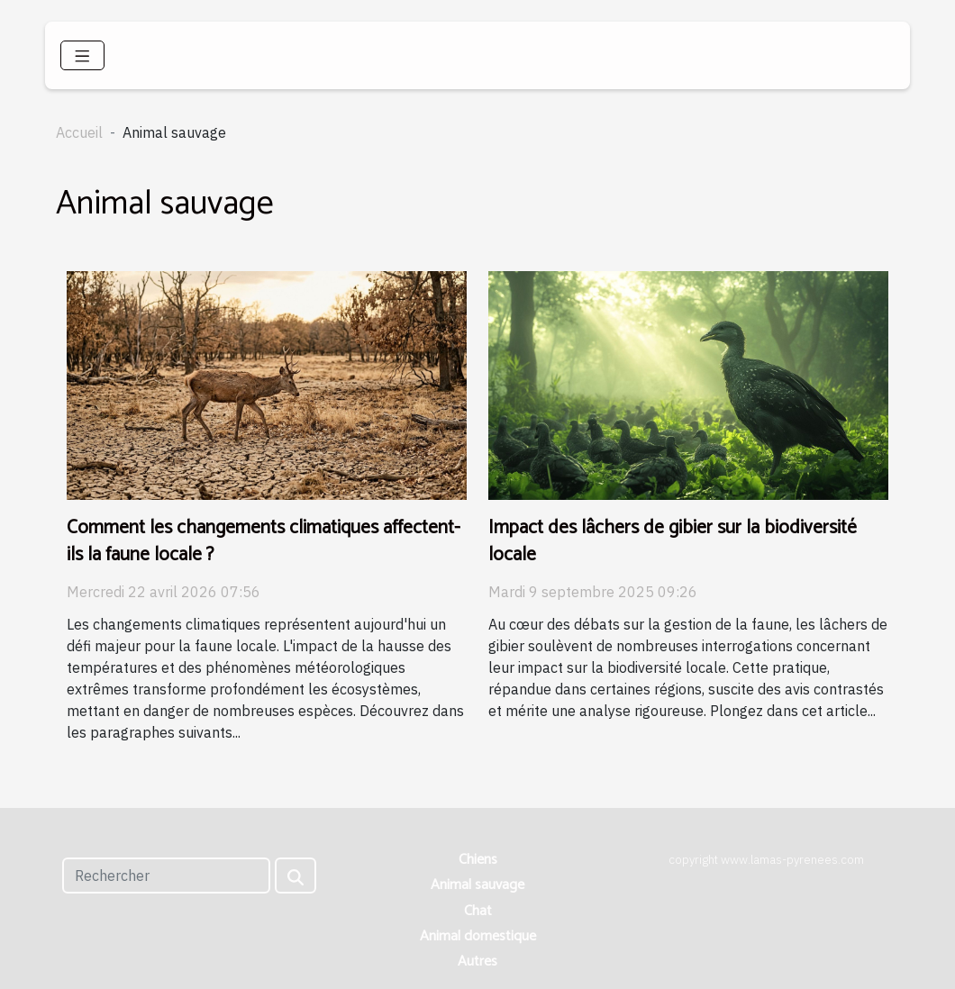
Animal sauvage (477, 885)
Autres (477, 961)
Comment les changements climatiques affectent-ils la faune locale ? (263, 541)
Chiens (478, 860)
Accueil (79, 132)
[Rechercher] (166, 875)
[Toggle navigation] (82, 55)
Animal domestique (478, 936)
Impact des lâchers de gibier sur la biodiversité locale (672, 541)
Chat (478, 911)
